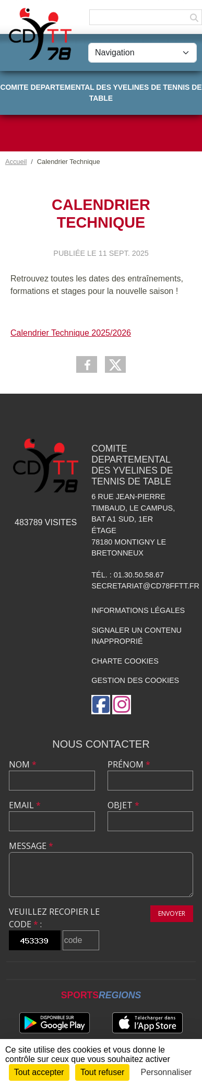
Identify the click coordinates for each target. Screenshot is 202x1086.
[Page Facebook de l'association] (100, 704)
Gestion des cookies (135, 680)
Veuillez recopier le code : (54, 918)
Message (31, 846)
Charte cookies (124, 661)
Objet (123, 805)
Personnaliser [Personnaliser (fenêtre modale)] (166, 1072)
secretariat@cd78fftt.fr (145, 586)
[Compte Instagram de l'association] (121, 704)
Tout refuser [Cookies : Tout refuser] (102, 1072)
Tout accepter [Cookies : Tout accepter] (39, 1072)
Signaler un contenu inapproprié (136, 636)
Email (25, 805)
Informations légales (138, 610)
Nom (23, 764)
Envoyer (171, 913)
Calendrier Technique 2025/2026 (70, 332)
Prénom (129, 764)
